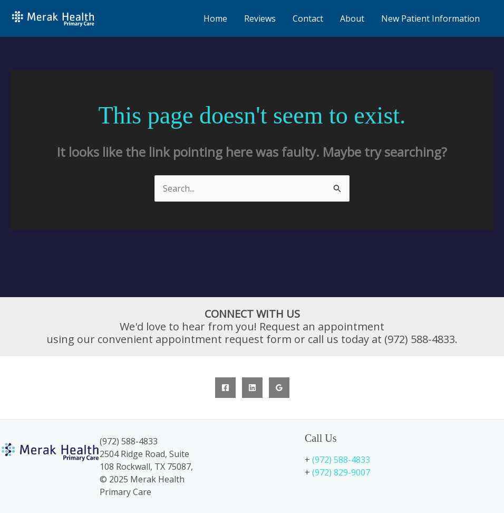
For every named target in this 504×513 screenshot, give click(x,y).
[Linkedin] (252, 387)
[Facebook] (225, 387)
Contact (308, 18)
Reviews (260, 18)
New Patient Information (430, 18)
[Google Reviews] (279, 387)
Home (215, 18)
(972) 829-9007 (341, 472)
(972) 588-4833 (341, 460)
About (352, 18)
